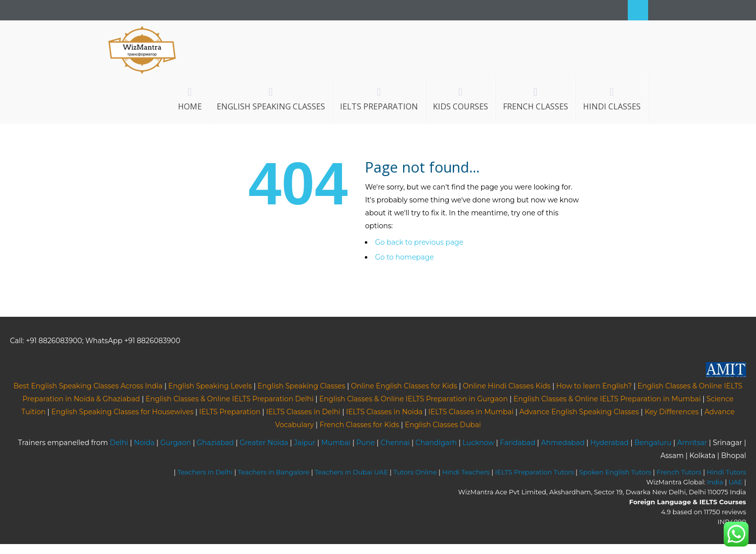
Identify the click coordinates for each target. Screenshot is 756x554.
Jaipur (305, 442)
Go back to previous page (419, 242)
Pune (365, 442)
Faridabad (517, 442)
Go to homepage (404, 257)
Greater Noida (264, 442)
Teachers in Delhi (205, 472)
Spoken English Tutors (615, 472)
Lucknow (478, 442)
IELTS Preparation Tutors (534, 472)
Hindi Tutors (726, 472)
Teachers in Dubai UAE (351, 472)
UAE (736, 482)
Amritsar (692, 442)
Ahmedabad (563, 442)
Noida (144, 442)
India (715, 482)
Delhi (119, 442)
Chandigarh (436, 442)
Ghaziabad (215, 442)
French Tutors (679, 472)
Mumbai (335, 442)
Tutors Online (414, 472)
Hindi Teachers (466, 472)
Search (638, 10)
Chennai (395, 442)
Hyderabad (609, 442)
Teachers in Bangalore (274, 472)
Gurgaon (175, 442)
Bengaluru (653, 442)
